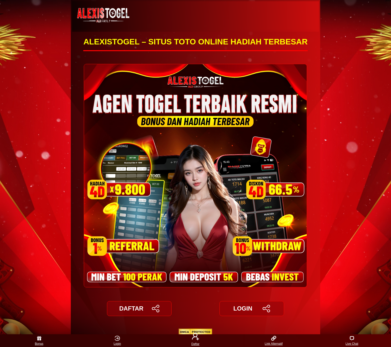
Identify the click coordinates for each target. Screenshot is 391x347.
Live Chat (352, 341)
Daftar (195, 341)
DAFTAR (139, 308)
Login (117, 341)
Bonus (39, 341)
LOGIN (251, 308)
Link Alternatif (274, 341)
